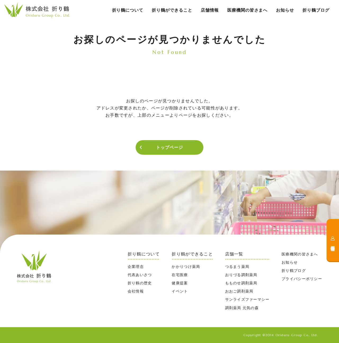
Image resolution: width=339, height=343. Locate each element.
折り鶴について (128, 10)
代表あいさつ (140, 275)
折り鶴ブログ (315, 10)
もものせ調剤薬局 (241, 283)
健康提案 (180, 283)
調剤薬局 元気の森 (242, 308)
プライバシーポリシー (302, 279)
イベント (180, 291)
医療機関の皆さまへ (247, 10)
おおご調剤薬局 (239, 291)
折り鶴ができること (172, 10)
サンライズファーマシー (247, 299)
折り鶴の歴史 (140, 283)
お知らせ (285, 10)
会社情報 (136, 291)
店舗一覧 (234, 254)
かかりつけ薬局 (186, 266)
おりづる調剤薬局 (241, 275)
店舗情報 (210, 10)
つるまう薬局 (237, 266)
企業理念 (136, 266)
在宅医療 (180, 275)
